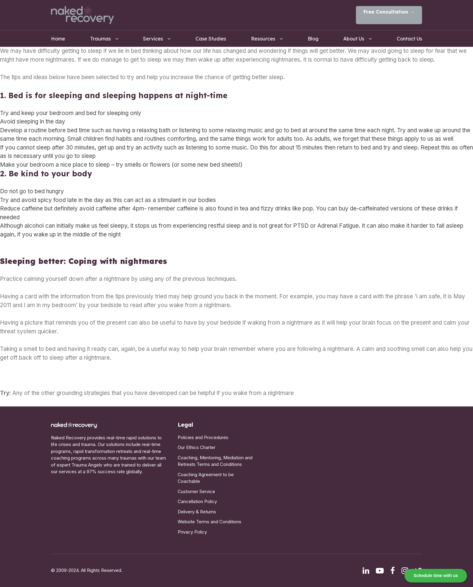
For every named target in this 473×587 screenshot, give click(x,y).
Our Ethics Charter (196, 447)
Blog (313, 39)
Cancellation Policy (197, 501)
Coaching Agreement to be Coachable (206, 478)
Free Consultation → (388, 12)
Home (58, 39)
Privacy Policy (192, 532)
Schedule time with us (436, 575)
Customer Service (196, 491)
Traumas (100, 39)
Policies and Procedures (203, 437)
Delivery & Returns (197, 512)
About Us (353, 39)
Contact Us (409, 39)
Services (153, 39)
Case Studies (210, 39)
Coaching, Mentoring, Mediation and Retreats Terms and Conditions (215, 461)
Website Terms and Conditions (209, 521)
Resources (263, 39)
